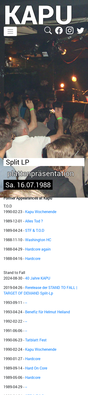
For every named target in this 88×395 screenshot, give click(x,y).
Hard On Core (36, 367)
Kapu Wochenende (40, 211)
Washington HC (38, 239)
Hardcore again (38, 249)
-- (26, 302)
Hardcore (32, 258)
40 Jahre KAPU (37, 278)
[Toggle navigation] (10, 31)
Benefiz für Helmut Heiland (47, 311)
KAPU (38, 14)
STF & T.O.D (34, 230)
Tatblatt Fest (36, 339)
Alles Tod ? (34, 220)
